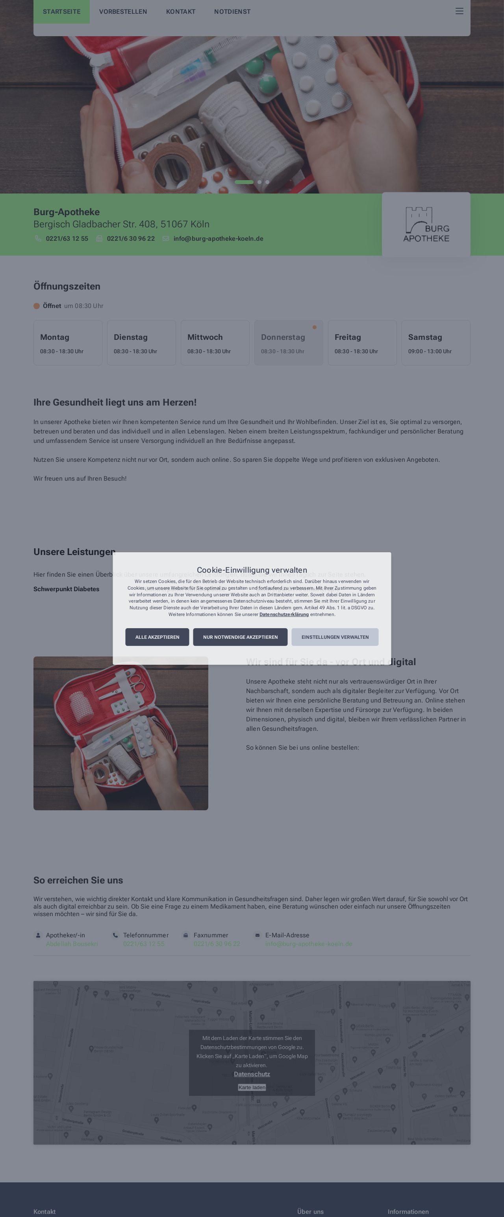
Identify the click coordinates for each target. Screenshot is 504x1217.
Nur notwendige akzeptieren (240, 637)
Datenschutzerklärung (284, 614)
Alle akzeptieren (157, 637)
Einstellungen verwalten (335, 637)
